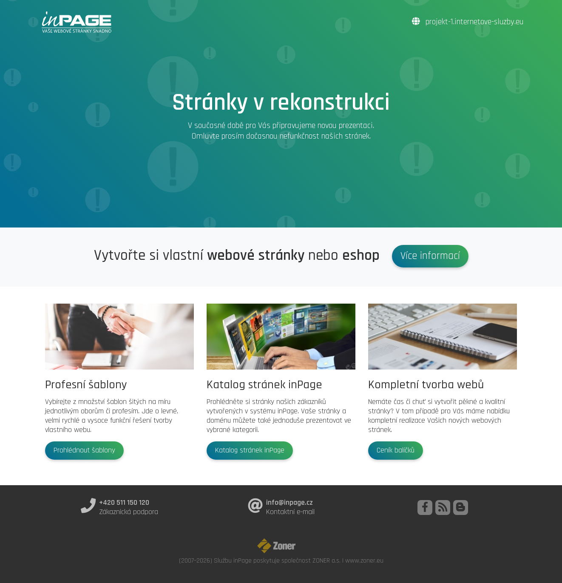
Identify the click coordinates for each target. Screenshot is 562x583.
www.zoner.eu (364, 560)
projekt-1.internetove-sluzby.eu (467, 22)
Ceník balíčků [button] (395, 450)
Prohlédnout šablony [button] (84, 450)
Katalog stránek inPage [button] (249, 450)
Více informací (430, 256)
